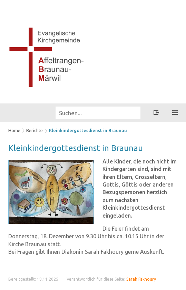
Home (14, 130)
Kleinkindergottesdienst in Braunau (88, 130)
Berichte (34, 130)
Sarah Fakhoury (141, 279)
